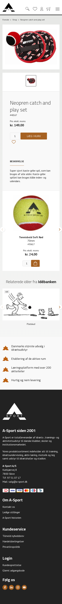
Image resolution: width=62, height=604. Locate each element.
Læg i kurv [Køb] (34, 136)
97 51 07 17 (14, 477)
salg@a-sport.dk (18, 481)
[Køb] (35, 263)
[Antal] (15, 136)
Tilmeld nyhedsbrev (13, 536)
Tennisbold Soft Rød (31, 237)
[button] (2, 229)
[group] (31, 308)
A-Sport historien (11, 517)
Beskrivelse (17, 161)
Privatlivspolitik (11, 546)
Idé (6, 291)
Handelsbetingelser (13, 541)
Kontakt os (8, 506)
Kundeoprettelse (11, 565)
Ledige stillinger (11, 512)
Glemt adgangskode (13, 570)
